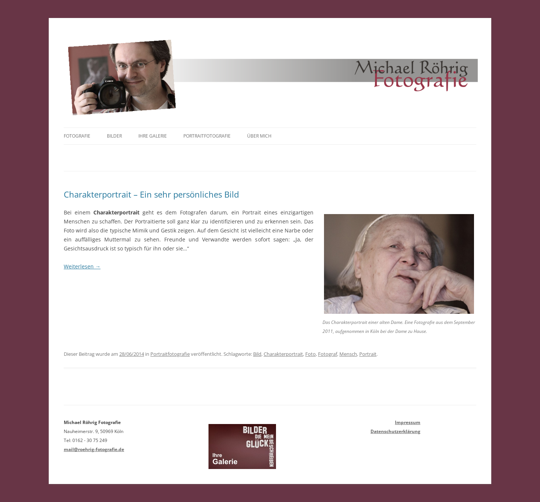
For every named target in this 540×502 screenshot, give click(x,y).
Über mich (259, 136)
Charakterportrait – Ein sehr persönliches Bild (151, 194)
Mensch (348, 354)
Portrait (367, 354)
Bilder (114, 136)
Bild (257, 354)
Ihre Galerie (152, 136)
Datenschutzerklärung (395, 431)
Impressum (407, 422)
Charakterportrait (283, 354)
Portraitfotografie (207, 136)
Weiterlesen (82, 266)
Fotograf (327, 354)
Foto (310, 354)
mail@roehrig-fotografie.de (94, 449)
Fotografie (77, 136)
